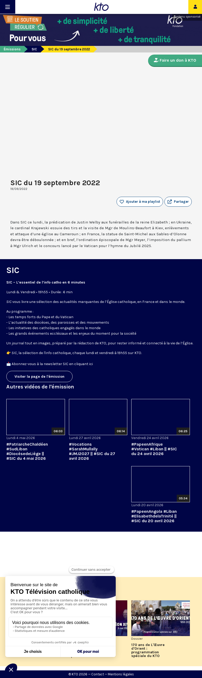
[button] (178, 202)
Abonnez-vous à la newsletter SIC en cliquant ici (52, 364)
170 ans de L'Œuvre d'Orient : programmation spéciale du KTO (148, 650)
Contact (97, 674)
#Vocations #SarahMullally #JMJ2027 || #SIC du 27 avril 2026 (92, 451)
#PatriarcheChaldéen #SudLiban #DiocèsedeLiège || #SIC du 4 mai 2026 (27, 451)
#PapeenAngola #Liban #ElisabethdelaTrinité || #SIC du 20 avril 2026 (154, 516)
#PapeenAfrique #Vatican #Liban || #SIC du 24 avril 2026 (154, 449)
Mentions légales (121, 674)
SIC (34, 49)
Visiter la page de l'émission (39, 376)
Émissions (12, 49)
